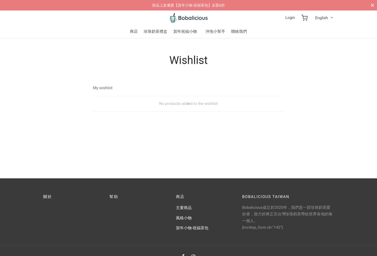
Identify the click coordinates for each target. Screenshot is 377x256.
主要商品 (184, 207)
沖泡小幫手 (215, 31)
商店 (134, 31)
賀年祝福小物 (185, 31)
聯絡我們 (239, 31)
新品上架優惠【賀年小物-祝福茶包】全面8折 (188, 5)
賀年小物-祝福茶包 (192, 228)
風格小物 (184, 218)
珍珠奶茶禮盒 (155, 31)
